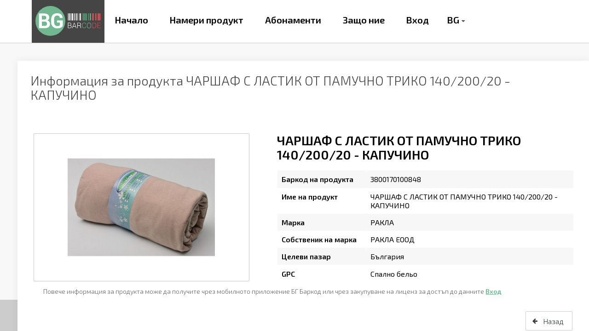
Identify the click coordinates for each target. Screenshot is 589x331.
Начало (131, 19)
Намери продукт (206, 19)
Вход (417, 19)
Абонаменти (293, 19)
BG (453, 19)
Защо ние (364, 19)
